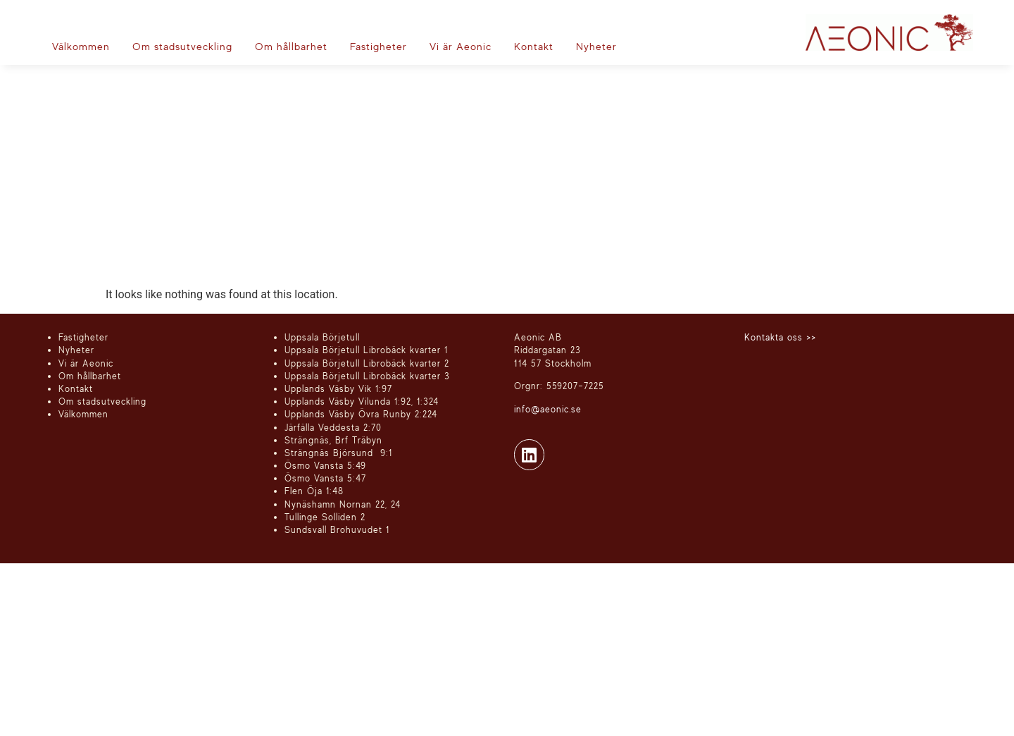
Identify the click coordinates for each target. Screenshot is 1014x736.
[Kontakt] (534, 47)
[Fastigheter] (378, 47)
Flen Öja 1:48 (314, 490)
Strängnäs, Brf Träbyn (333, 440)
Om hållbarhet (89, 375)
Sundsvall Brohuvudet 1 (336, 529)
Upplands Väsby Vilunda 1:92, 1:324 (361, 401)
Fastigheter (83, 337)
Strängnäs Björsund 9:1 (338, 452)
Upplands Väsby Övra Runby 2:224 (360, 413)
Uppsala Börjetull (322, 337)
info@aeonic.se (548, 409)
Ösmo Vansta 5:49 (325, 465)
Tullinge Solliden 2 (324, 516)
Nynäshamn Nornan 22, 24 (342, 504)
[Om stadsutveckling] (182, 47)
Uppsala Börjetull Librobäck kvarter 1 (366, 349)
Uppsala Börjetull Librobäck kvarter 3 (367, 375)
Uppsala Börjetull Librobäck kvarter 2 (366, 363)
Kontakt (75, 388)
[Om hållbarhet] (291, 47)
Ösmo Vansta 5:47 (325, 478)
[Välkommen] (81, 47)
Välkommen (83, 413)
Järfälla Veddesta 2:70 (333, 427)
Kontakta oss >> (780, 337)
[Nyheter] (596, 47)
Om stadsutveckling (102, 401)
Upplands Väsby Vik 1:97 (338, 388)
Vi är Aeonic (85, 363)
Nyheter (76, 349)
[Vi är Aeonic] (460, 47)
